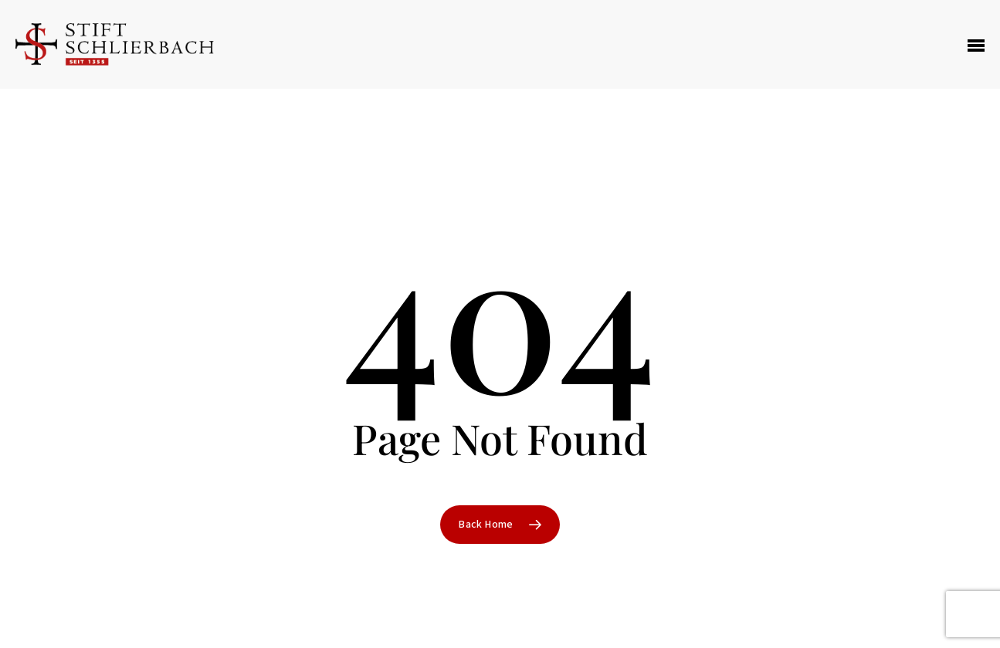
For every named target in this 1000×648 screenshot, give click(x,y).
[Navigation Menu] (976, 44)
